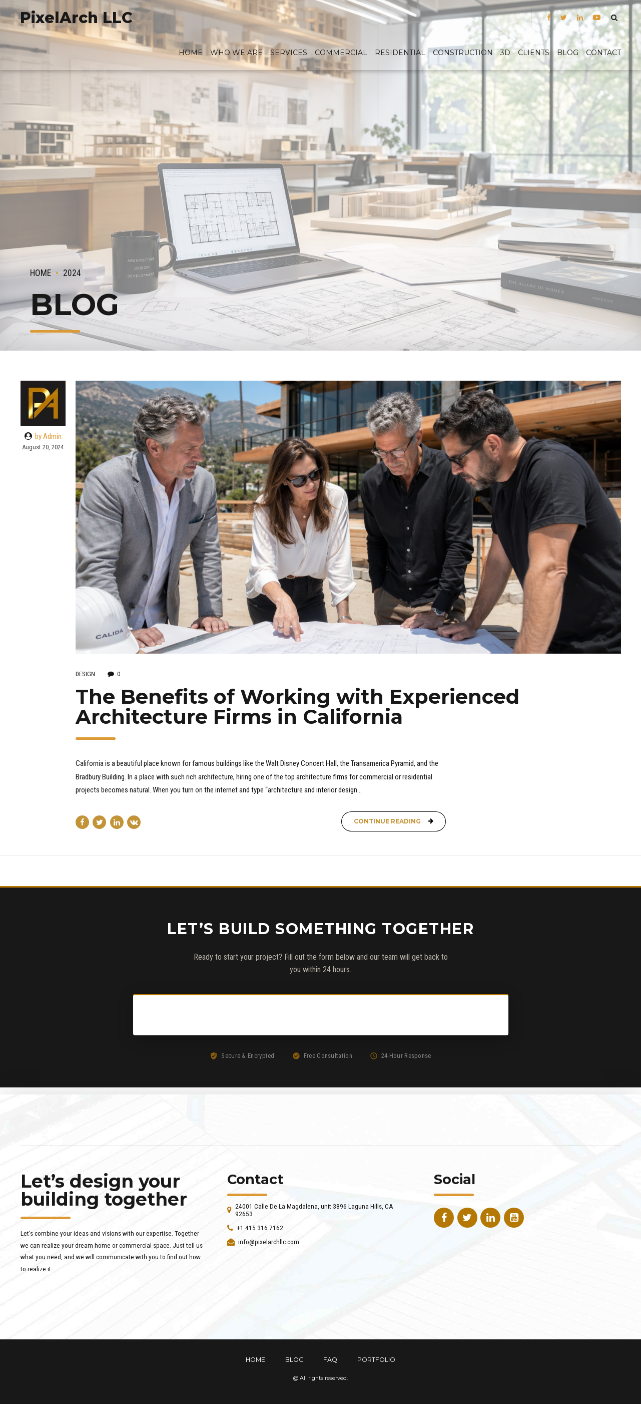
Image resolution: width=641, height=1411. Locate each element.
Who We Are (236, 52)
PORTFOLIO (376, 1359)
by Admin (48, 436)
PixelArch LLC (76, 18)
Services (288, 52)
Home (191, 52)
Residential (400, 52)
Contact (603, 52)
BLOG (567, 52)
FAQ (330, 1359)
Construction (463, 52)
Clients (533, 52)
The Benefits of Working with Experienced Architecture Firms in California (297, 706)
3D (505, 52)
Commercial (341, 52)
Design (85, 674)
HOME (255, 1359)
